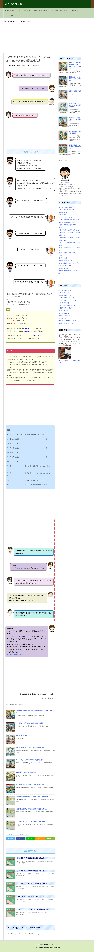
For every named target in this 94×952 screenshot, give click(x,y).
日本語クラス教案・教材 (12, 21)
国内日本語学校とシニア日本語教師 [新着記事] (26, 772)
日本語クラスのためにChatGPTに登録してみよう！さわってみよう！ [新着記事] (34, 712)
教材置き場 (63, 310)
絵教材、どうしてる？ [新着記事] (22, 735)
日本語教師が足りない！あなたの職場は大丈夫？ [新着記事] (30, 784)
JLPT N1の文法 (64, 290)
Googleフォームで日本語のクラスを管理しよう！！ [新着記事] (31, 760)
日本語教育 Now (63, 268)
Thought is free (56, 947)
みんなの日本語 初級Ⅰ (66, 295)
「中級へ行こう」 (41, 568)
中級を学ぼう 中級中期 (66, 305)
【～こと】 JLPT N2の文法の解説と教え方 (30, 871)
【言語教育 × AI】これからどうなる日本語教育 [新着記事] (29, 723)
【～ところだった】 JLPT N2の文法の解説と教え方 (33, 909)
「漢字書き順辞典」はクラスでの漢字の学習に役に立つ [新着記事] (32, 809)
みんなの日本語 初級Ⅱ (66, 298)
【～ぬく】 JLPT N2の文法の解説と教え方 (30, 896)
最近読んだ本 (63, 318)
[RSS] (40, 838)
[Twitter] (10, 838)
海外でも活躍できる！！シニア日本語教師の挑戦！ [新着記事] (30, 748)
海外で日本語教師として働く (67, 321)
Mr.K (52, 698)
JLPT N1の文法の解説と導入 (66, 207)
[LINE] (30, 838)
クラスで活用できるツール (67, 300)
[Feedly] (50, 838)
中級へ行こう (63, 303)
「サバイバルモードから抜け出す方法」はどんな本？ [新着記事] (31, 821)
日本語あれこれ (62, 258)
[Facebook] (20, 838)
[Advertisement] (47, 38)
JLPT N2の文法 (27, 21)
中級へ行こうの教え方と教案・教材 (68, 230)
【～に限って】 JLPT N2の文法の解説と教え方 (31, 883)
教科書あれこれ (63, 313)
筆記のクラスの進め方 (65, 323)
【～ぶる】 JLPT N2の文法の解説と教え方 (30, 858)
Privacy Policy (62, 212)
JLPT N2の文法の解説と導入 (66, 209)
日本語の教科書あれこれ (65, 260)
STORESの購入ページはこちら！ (45, 654)
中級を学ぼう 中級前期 (66, 308)
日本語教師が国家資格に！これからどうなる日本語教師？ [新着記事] (32, 797)
